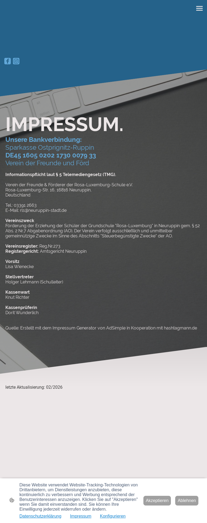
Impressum (80, 516)
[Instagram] (16, 61)
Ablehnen (187, 500)
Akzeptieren (157, 500)
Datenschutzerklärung (40, 516)
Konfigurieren (113, 516)
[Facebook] (7, 61)
